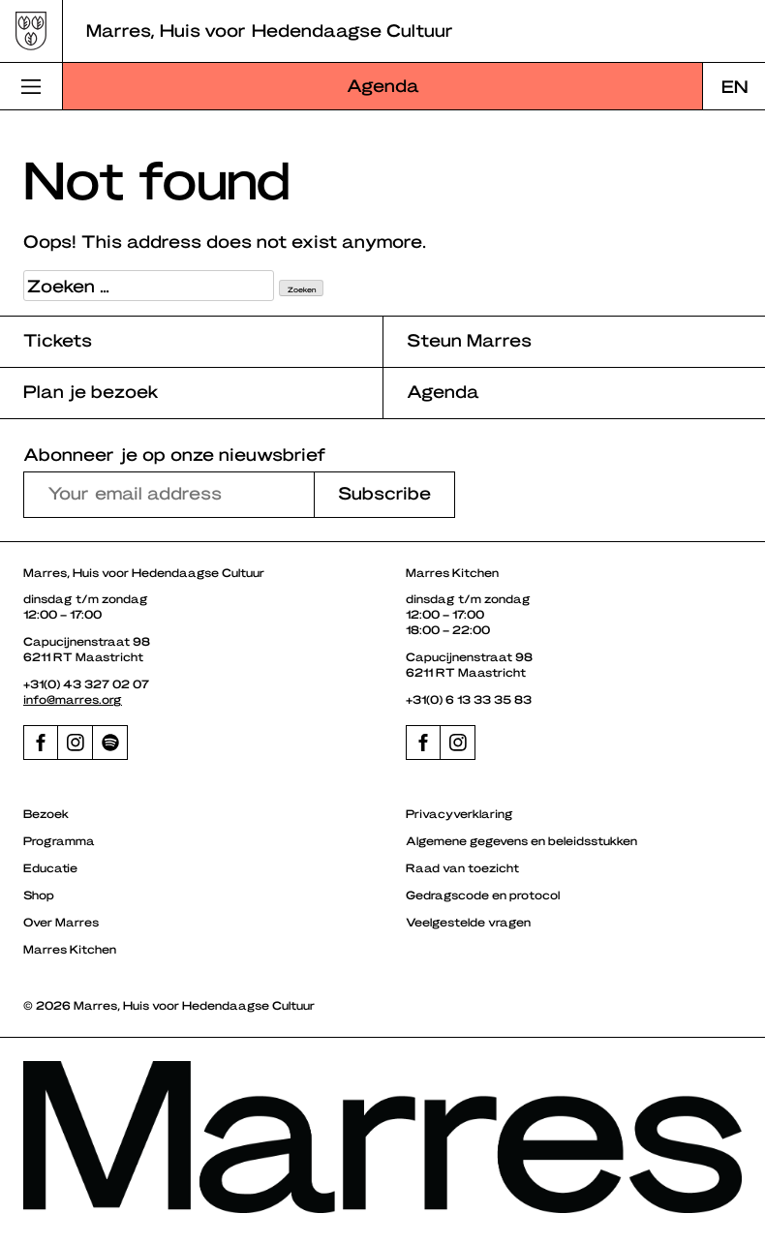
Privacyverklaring (459, 813)
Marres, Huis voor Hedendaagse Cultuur (269, 29)
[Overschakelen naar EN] (734, 86)
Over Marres (61, 921)
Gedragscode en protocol (483, 894)
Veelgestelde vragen (468, 921)
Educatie (50, 867)
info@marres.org (72, 699)
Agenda (383, 85)
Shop (38, 894)
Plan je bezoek (91, 390)
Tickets (57, 339)
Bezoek (46, 813)
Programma (59, 840)
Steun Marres (469, 339)
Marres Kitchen (69, 949)
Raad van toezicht (462, 867)
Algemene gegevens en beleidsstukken (521, 840)
